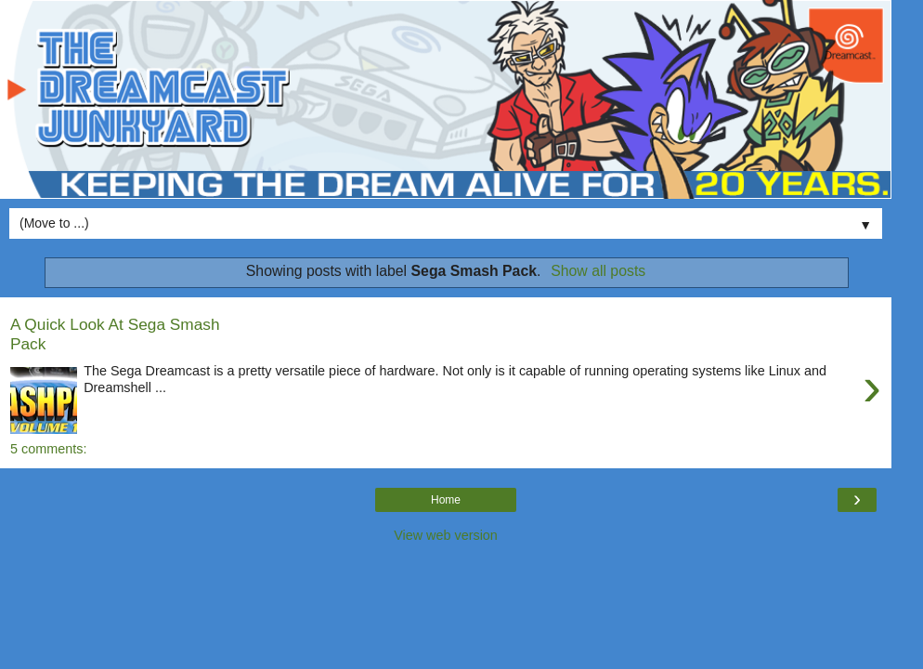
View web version (446, 535)
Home (446, 499)
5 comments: (48, 448)
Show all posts (598, 271)
